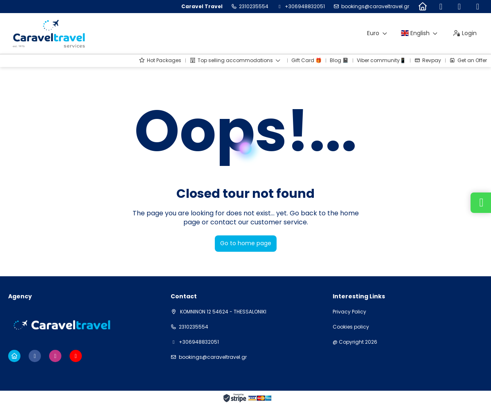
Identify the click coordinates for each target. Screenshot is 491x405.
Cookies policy (351, 327)
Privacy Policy (349, 312)
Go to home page (245, 243)
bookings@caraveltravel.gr (375, 6)
